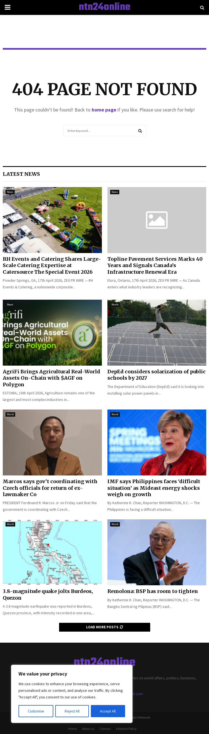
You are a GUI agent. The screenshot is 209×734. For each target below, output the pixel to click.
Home (72, 729)
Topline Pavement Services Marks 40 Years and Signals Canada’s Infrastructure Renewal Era (155, 265)
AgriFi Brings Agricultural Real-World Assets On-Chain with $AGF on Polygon (51, 378)
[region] (72, 694)
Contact (105, 729)
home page (104, 110)
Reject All (72, 711)
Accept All (108, 711)
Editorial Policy (126, 729)
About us (88, 729)
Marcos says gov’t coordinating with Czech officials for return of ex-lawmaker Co (50, 488)
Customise (36, 711)
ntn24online (104, 7)
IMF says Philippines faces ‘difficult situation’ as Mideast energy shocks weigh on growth (153, 488)
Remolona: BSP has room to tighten (152, 591)
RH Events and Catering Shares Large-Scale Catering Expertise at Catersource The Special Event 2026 (52, 265)
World (115, 304)
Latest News (21, 174)
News (10, 192)
